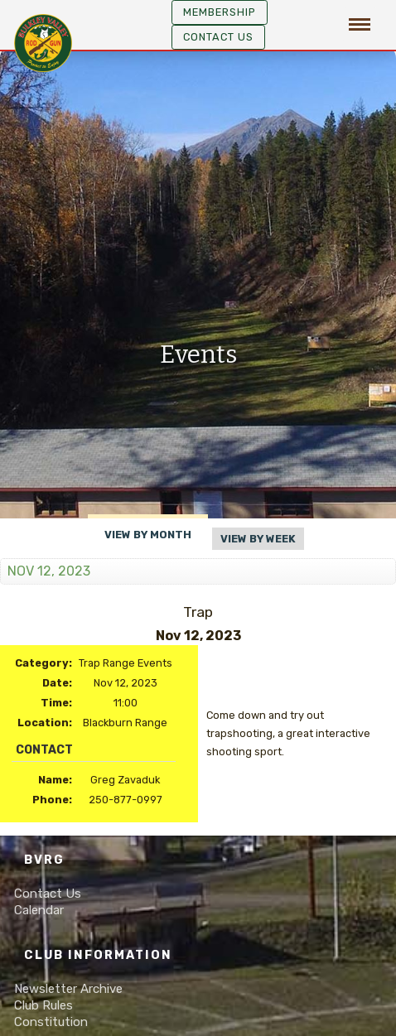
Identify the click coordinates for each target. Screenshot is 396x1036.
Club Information (98, 955)
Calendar (39, 910)
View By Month (147, 534)
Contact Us (218, 37)
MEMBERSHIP (219, 12)
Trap (198, 612)
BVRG (44, 860)
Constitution (51, 1021)
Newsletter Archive (68, 988)
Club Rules (43, 1005)
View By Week (258, 538)
